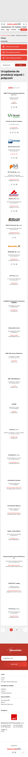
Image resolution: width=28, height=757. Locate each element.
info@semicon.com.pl (14, 207)
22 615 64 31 (15, 203)
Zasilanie (24, 27)
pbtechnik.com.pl (14, 179)
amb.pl (14, 102)
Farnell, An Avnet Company (14, 121)
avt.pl (2, 731)
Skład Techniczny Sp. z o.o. (14, 225)
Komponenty (18, 27)
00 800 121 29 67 (15, 124)
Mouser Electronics (14, 146)
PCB (13, 27)
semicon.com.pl (14, 206)
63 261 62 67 (15, 99)
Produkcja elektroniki (6, 27)
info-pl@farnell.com (14, 128)
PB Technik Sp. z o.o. (14, 172)
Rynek (2, 29)
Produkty (13, 29)
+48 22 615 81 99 (19, 176)
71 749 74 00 (15, 151)
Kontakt (3, 678)
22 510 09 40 (15, 256)
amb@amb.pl (14, 103)
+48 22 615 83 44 (10, 176)
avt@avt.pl (4, 729)
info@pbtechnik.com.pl (14, 180)
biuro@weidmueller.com (14, 260)
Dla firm (24, 29)
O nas (2, 679)
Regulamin (3, 689)
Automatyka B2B (5, 700)
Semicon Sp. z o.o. (14, 198)
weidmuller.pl (14, 259)
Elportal (3, 702)
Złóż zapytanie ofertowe (11, 52)
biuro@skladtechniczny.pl (14, 233)
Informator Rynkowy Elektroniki (9, 681)
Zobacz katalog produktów (11, 57)
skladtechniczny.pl (14, 232)
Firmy (7, 29)
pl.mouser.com (14, 154)
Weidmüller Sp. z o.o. (14, 252)
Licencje (3, 691)
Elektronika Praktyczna (7, 704)
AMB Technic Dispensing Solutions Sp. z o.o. (14, 93)
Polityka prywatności (6, 693)
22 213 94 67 (15, 229)
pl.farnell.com (14, 127)
